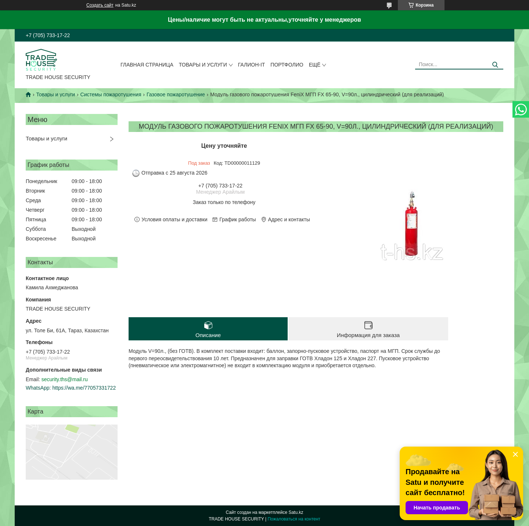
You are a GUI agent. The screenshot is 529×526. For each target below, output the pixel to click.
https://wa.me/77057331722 (84, 388)
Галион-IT (251, 65)
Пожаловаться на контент (293, 519)
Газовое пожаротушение (176, 94)
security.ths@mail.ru (65, 379)
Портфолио (286, 65)
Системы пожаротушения (110, 94)
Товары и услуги (203, 65)
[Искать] (495, 64)
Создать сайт (100, 5)
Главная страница (146, 65)
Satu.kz (295, 512)
